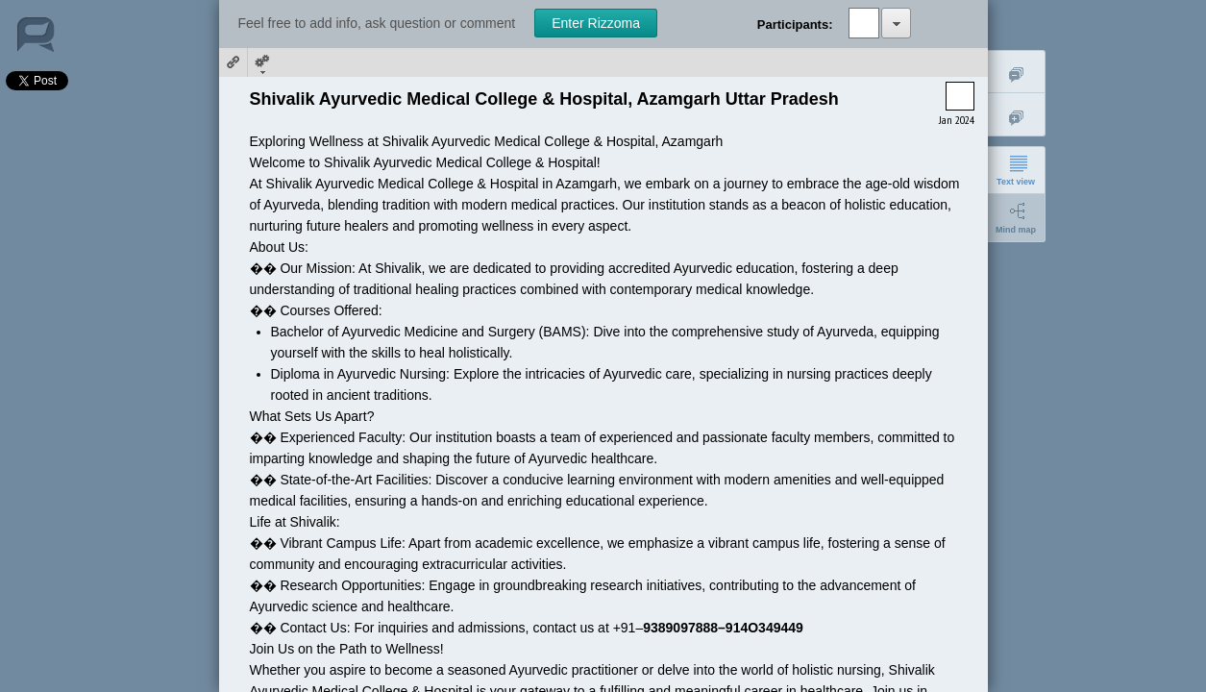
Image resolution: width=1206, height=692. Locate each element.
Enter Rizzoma (596, 23)
